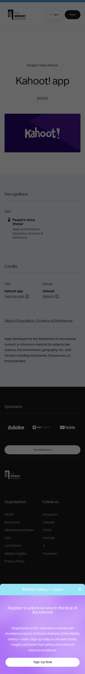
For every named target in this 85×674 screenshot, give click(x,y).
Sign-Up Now (42, 662)
